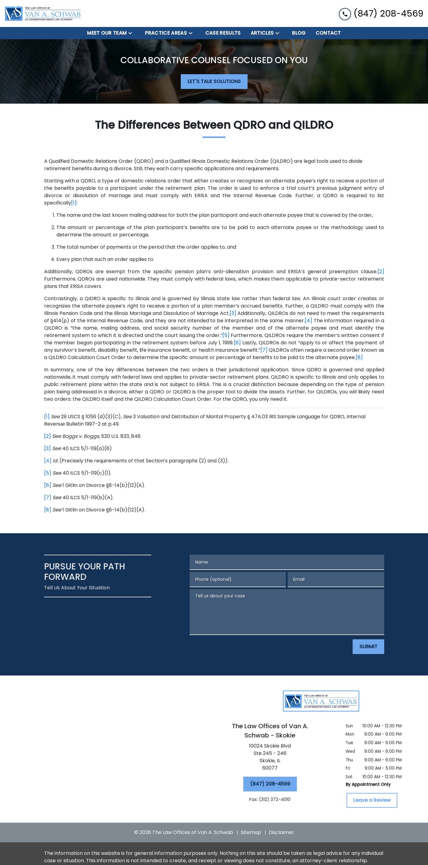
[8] (359, 357)
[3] (232, 313)
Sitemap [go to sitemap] (251, 832)
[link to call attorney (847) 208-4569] (381, 13)
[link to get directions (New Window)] (270, 758)
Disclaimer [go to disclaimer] (281, 832)
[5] (225, 335)
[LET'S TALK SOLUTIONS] (214, 81)
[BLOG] (299, 33)
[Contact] (328, 33)
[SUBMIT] (368, 646)
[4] (308, 320)
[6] (237, 342)
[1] (74, 202)
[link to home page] (43, 13)
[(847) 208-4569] (270, 784)
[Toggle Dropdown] (132, 33)
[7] (263, 350)
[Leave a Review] (372, 800)
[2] (380, 271)
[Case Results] (223, 33)
